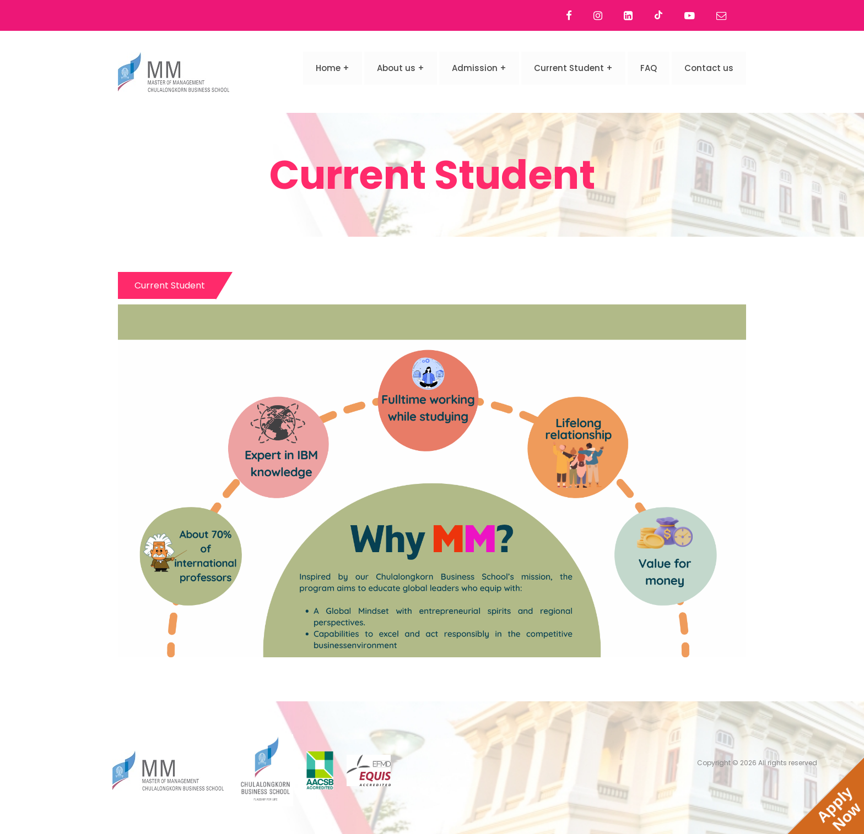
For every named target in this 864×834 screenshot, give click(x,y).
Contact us (708, 68)
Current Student (569, 68)
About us (396, 68)
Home (328, 68)
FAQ (648, 68)
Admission (475, 68)
